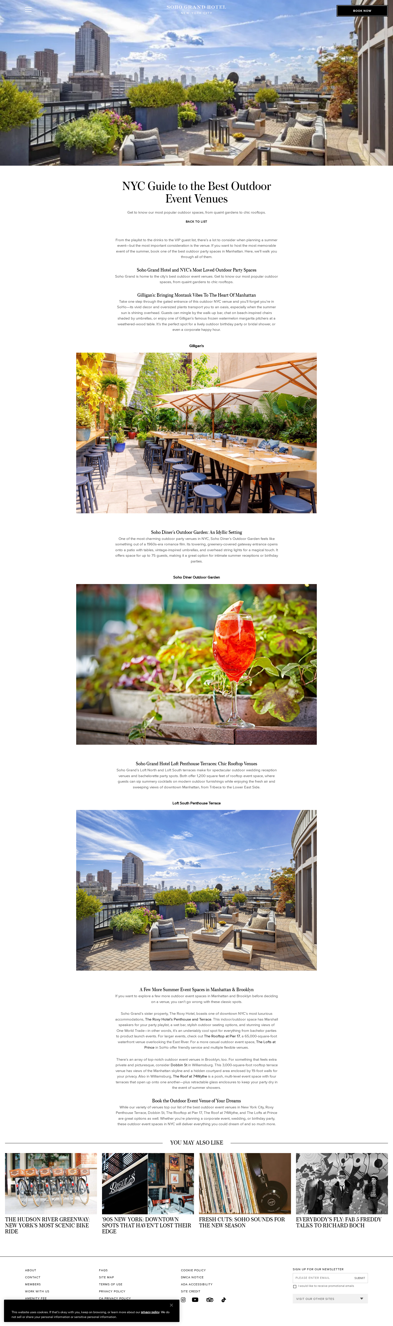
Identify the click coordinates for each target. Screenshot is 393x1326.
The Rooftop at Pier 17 (222, 1036)
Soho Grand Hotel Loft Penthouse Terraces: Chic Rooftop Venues (196, 763)
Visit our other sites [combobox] (315, 1298)
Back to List (197, 221)
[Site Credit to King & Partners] (237, 1291)
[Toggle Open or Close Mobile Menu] (50, 16)
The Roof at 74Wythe (190, 1076)
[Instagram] (183, 1299)
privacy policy (150, 1312)
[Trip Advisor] (210, 1299)
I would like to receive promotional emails (326, 1285)
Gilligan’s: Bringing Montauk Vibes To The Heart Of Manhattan (196, 294)
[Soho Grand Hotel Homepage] (196, 16)
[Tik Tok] (224, 1300)
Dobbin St (179, 1065)
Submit (359, 1278)
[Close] (171, 1305)
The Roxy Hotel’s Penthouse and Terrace (178, 1019)
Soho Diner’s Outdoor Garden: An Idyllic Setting (196, 532)
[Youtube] (195, 1299)
